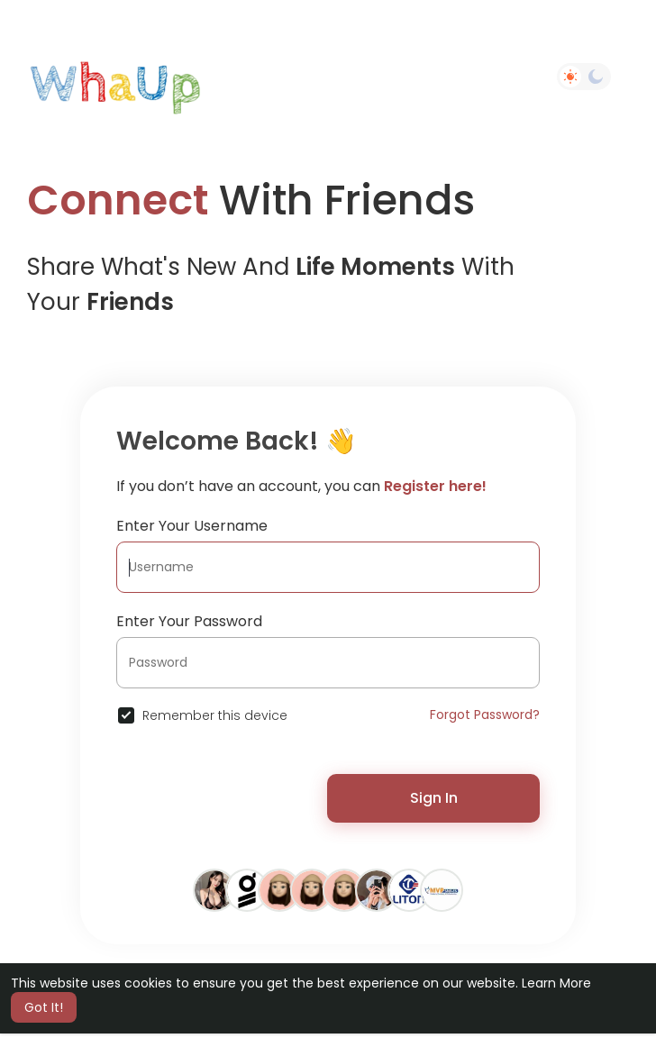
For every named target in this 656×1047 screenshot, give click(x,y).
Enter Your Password (189, 621)
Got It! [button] (43, 1007)
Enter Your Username (192, 525)
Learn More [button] (556, 983)
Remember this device (214, 715)
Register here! (435, 486)
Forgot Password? (485, 715)
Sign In (434, 798)
